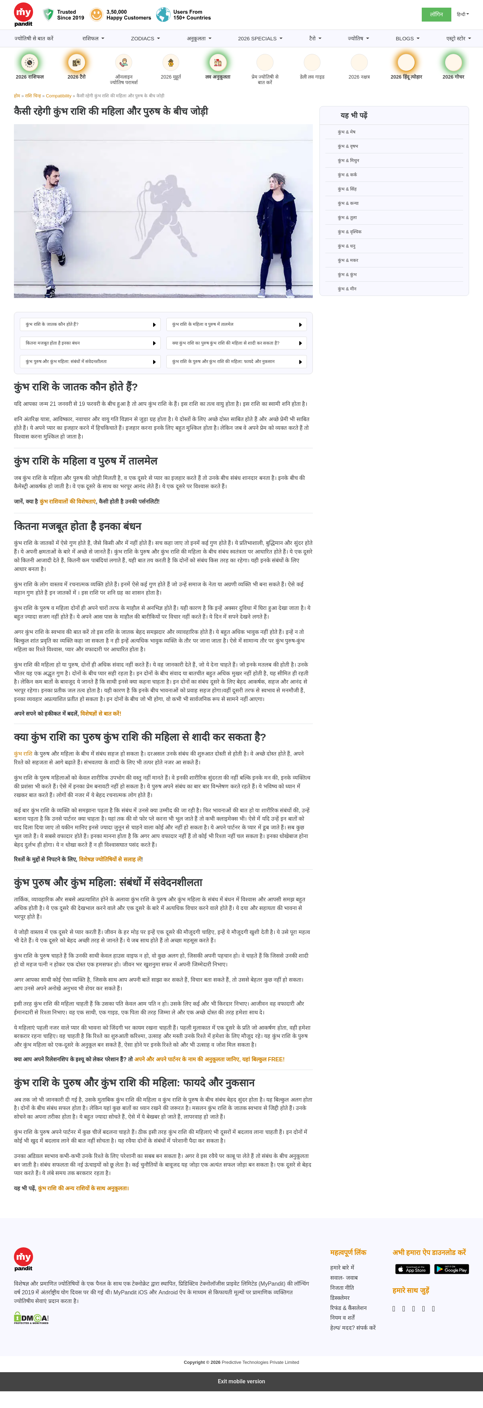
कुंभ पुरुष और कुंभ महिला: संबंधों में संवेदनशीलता (66, 361)
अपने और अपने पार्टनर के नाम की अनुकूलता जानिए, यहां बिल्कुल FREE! (209, 1059)
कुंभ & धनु (340, 246)
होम (17, 95)
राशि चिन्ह (33, 95)
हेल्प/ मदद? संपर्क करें (353, 1328)
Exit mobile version (241, 1381)
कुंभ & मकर (341, 260)
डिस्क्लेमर (340, 1298)
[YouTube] (433, 1309)
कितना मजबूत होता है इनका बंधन (53, 343)
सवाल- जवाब (344, 1278)
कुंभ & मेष (340, 132)
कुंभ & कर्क (341, 174)
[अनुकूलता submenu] (210, 38)
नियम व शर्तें (342, 1318)
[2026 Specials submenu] (281, 38)
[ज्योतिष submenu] (367, 38)
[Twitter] (423, 1309)
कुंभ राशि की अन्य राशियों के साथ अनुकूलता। (83, 1188)
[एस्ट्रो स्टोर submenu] (469, 38)
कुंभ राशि (23, 754)
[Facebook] (403, 1309)
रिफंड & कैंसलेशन (348, 1308)
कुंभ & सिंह (341, 189)
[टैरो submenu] (320, 38)
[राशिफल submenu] (102, 38)
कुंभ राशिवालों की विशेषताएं (68, 502)
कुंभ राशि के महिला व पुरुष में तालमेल (203, 324)
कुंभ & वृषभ (341, 146)
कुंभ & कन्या (341, 203)
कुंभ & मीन (340, 288)
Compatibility (58, 95)
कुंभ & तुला (341, 217)
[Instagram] (395, 1309)
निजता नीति (342, 1288)
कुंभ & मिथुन (342, 160)
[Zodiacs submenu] (158, 38)
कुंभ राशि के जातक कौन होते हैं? (52, 324)
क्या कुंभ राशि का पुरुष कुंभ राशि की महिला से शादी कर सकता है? (225, 343)
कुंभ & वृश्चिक (343, 231)
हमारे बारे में (342, 1268)
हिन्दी (461, 14)
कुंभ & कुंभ (341, 274)
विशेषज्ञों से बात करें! (100, 714)
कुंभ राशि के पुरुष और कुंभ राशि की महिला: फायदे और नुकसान (223, 361)
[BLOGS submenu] (418, 38)
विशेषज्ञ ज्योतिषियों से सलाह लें (110, 859)
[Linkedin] (414, 1309)
